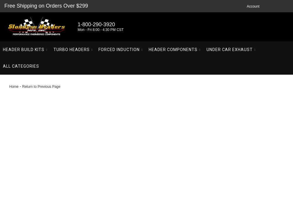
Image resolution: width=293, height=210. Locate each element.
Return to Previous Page (41, 87)
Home (14, 87)
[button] (25, 49)
